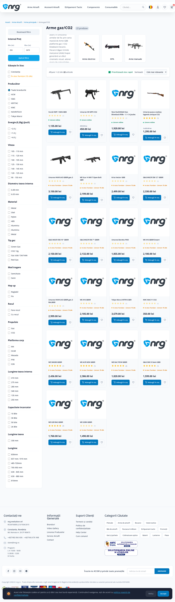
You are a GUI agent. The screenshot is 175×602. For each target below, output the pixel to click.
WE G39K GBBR (86, 422)
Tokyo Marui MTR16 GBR (121, 300)
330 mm (13, 440)
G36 (11, 364)
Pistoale (110, 523)
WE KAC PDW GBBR (119, 362)
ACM (11, 94)
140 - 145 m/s (15, 168)
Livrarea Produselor (55, 532)
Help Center (81, 532)
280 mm (13, 386)
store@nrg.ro (13, 542)
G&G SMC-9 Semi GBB (151, 362)
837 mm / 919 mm (17, 459)
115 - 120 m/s (15, 155)
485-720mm (15, 463)
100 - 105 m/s (15, 160)
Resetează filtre (24, 32)
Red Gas (13, 260)
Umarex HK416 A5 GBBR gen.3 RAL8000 (60, 301)
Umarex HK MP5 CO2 (88, 112)
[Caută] (143, 7)
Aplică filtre (24, 58)
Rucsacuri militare (129, 529)
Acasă (7, 22)
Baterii (145, 535)
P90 (11, 359)
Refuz (150, 594)
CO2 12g (13, 251)
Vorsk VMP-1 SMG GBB (57, 112)
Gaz (11, 328)
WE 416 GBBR (85, 300)
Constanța (14, 72)
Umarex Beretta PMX (120, 240)
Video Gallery (53, 528)
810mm (13, 480)
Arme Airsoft (33, 7)
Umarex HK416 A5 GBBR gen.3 (60, 177)
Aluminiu (13, 225)
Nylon (12, 217)
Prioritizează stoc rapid (120, 72)
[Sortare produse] (155, 72)
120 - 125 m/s (15, 173)
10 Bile (12, 413)
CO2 (11, 332)
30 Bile (12, 418)
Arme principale (30, 22)
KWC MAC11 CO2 (150, 300)
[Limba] (151, 7)
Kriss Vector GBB (118, 177)
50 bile (12, 422)
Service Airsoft (53, 536)
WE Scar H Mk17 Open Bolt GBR (90, 178)
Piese (167, 535)
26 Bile (12, 426)
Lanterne (156, 535)
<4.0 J (12, 137)
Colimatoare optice (130, 535)
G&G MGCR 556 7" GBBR (89, 240)
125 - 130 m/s (15, 164)
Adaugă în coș (57, 132)
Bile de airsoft (112, 529)
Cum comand (82, 536)
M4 (11, 346)
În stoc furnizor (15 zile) (20, 76)
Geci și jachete (112, 535)
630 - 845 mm (15, 472)
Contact (50, 540)
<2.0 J (12, 128)
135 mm (13, 395)
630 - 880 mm (15, 476)
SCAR (12, 351)
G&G (11, 99)
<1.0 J (12, 133)
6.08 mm (13, 190)
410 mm (13, 378)
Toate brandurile (17, 90)
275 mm (13, 382)
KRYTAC (13, 103)
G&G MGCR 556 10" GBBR (58, 240)
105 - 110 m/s (15, 151)
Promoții (163, 529)
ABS (11, 221)
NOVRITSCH (15, 112)
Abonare (162, 571)
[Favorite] (165, 7)
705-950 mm (15, 467)
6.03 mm (13, 194)
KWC (11, 107)
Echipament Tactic (73, 7)
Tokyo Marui (15, 116)
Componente (93, 7)
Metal (12, 208)
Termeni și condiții (84, 522)
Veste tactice (151, 523)
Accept (163, 594)
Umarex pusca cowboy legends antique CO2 (152, 113)
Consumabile (111, 7)
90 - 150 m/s (15, 177)
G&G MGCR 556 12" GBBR (153, 177)
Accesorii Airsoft (52, 7)
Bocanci (138, 523)
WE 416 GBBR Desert (151, 240)
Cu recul (13, 314)
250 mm (13, 399)
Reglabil (13, 292)
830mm (13, 454)
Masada (13, 355)
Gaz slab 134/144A (17, 255)
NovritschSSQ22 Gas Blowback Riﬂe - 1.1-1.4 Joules (123, 113)
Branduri (51, 524)
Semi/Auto (14, 273)
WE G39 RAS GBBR (55, 422)
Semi (12, 278)
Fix (11, 296)
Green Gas (14, 246)
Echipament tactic (148, 529)
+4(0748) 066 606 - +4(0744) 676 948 (23, 537)
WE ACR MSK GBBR (87, 362)
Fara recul (14, 310)
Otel (11, 212)
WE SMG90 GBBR (55, 362)
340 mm (13, 391)
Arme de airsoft (124, 523)
